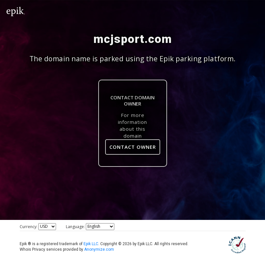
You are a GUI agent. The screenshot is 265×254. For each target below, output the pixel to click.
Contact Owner (132, 147)
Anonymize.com (99, 249)
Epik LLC (91, 244)
